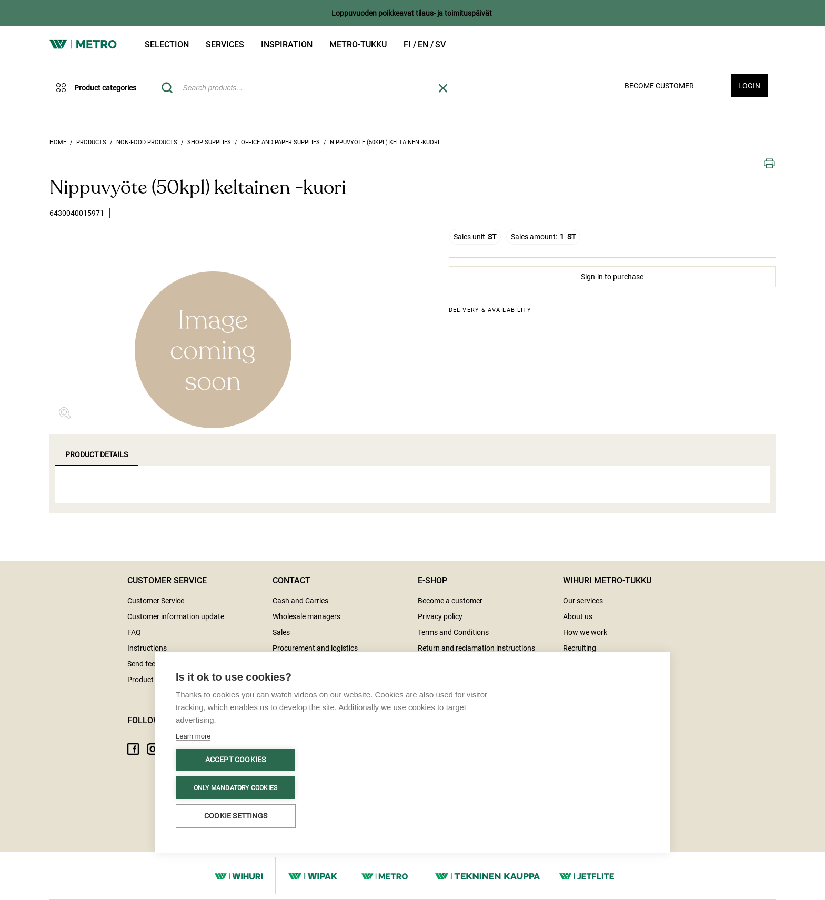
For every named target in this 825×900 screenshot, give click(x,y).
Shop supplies (209, 142)
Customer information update (175, 616)
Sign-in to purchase (612, 276)
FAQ (134, 632)
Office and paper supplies (280, 142)
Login (749, 86)
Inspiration (287, 44)
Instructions (147, 648)
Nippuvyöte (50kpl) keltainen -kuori (384, 142)
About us (577, 616)
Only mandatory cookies (235, 788)
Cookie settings (235, 816)
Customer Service (155, 600)
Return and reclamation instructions (476, 648)
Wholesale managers (306, 616)
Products (91, 142)
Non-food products (146, 142)
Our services (583, 600)
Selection (167, 44)
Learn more (193, 736)
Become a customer (450, 600)
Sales (281, 632)
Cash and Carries (300, 600)
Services (225, 44)
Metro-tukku (358, 44)
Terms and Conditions (453, 632)
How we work (585, 632)
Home (57, 142)
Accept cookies (235, 759)
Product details (96, 454)
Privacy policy (440, 616)
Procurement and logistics (315, 648)
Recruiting (579, 648)
